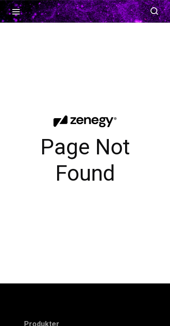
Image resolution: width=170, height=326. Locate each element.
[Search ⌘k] (154, 11)
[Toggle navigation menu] (16, 11)
